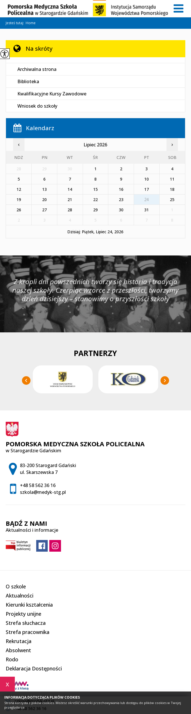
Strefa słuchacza (26, 622)
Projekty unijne (23, 613)
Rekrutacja (18, 641)
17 (146, 189)
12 (19, 189)
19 (19, 199)
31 (146, 209)
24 (146, 199)
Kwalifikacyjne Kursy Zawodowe (51, 94)
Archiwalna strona (36, 69)
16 (121, 189)
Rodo (12, 659)
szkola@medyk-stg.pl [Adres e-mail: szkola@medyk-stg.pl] (43, 492)
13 (44, 189)
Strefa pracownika (27, 632)
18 (172, 189)
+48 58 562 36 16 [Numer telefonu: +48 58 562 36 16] (38, 485)
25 (172, 199)
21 (70, 199)
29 (95, 209)
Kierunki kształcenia (29, 604)
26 (19, 209)
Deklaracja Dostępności (34, 668)
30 (121, 209)
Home (31, 23)
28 (70, 209)
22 (95, 199)
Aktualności (19, 595)
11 (172, 179)
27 (44, 209)
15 (95, 189)
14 (70, 189)
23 (121, 199)
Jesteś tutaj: (16, 23)
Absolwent (18, 650)
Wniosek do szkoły (37, 106)
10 (146, 179)
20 (44, 199)
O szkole (16, 586)
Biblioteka (28, 81)
